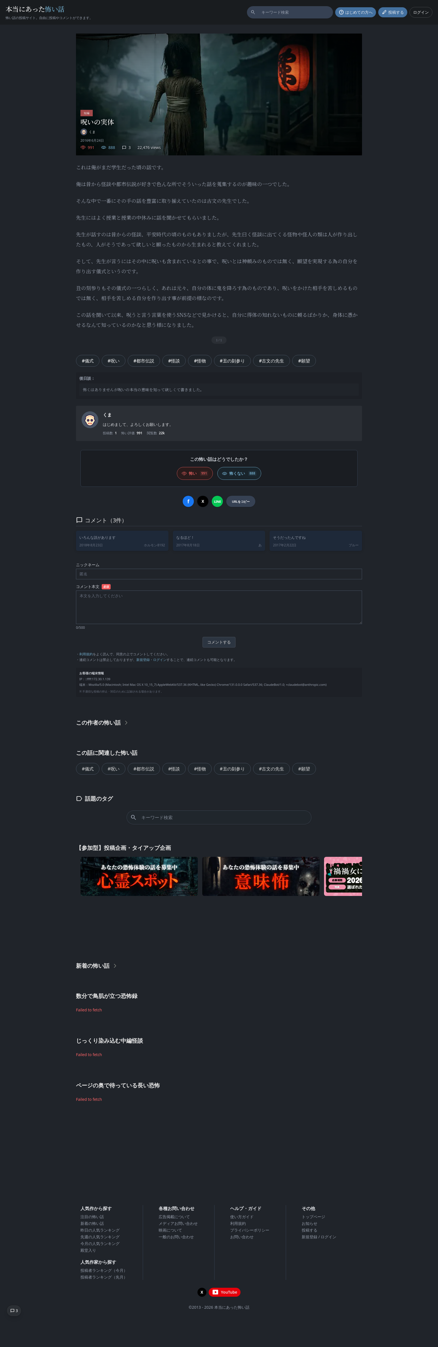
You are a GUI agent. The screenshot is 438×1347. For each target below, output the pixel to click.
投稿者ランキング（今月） (103, 1270)
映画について (170, 1230)
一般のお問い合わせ (176, 1236)
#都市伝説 (144, 361)
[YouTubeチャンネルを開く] (225, 1292)
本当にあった (35, 9)
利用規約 (86, 654)
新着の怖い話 (92, 1223)
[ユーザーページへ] (88, 132)
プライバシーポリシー (249, 1230)
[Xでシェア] (202, 501)
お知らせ (309, 1223)
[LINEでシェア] (217, 501)
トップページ (313, 1216)
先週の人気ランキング (100, 1236)
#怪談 (174, 361)
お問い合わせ (242, 1236)
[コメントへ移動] (14, 1310)
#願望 (304, 361)
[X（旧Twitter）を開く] (201, 1292)
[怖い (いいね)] (195, 473)
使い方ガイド (242, 1216)
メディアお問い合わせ (178, 1223)
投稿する (309, 1230)
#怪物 (200, 361)
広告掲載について (174, 1216)
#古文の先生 (271, 361)
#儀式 (88, 361)
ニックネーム (87, 564)
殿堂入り (88, 1250)
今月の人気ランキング (100, 1243)
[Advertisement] (219, 927)
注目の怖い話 (92, 1216)
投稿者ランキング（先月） (103, 1277)
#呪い (113, 361)
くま (107, 415)
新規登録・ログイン (151, 659)
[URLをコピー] (240, 501)
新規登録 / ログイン (319, 1236)
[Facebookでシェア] (188, 501)
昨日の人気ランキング (100, 1230)
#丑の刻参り (232, 361)
